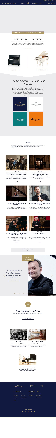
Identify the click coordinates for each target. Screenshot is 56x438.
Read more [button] (14, 280)
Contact (30, 393)
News (22, 393)
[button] (14, 59)
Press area (31, 395)
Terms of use (39, 397)
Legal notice (38, 393)
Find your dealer (28, 318)
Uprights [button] (14, 69)
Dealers (15, 393)
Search (53, 0)
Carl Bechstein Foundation (24, 398)
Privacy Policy (39, 395)
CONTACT (45, 0)
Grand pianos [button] (42, 69)
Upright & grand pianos (9, 3)
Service (23, 3)
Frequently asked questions (16, 400)
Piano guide (27, 366)
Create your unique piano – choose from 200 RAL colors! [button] (27, 32)
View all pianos (28, 48)
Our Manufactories (37, 341)
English (36, 386)
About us (23, 395)
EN (48, 0)
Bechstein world (37, 3)
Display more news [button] (28, 249)
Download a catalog (16, 396)
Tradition (19, 341)
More (16, 181)
